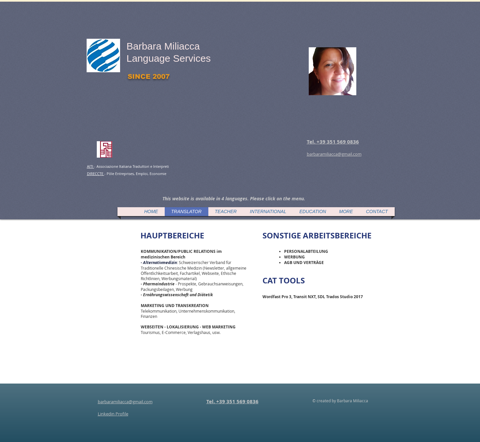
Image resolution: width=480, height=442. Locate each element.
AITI (90, 166)
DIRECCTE (95, 173)
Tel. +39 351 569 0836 (232, 401)
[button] (233, 199)
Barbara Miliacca (163, 46)
